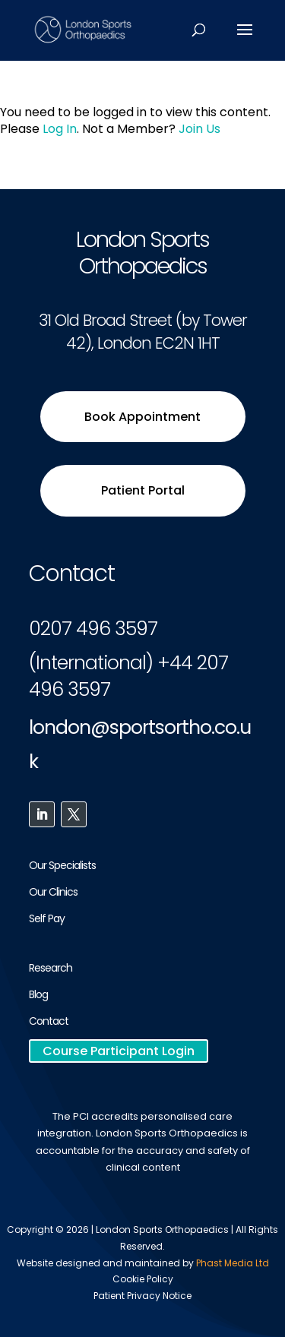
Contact (48, 1021)
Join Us (199, 128)
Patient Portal (143, 490)
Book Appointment (142, 416)
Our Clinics (53, 891)
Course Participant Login (119, 1051)
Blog (38, 994)
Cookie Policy (142, 1278)
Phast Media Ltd (232, 1262)
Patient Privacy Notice (142, 1295)
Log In (60, 128)
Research (50, 967)
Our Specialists (62, 865)
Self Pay (47, 918)
